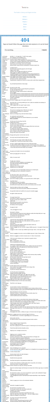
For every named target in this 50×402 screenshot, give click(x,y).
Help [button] (25, 29)
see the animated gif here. (16, 350)
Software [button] (25, 19)
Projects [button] (25, 21)
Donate (25, 24)
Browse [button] (25, 16)
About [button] (25, 26)
